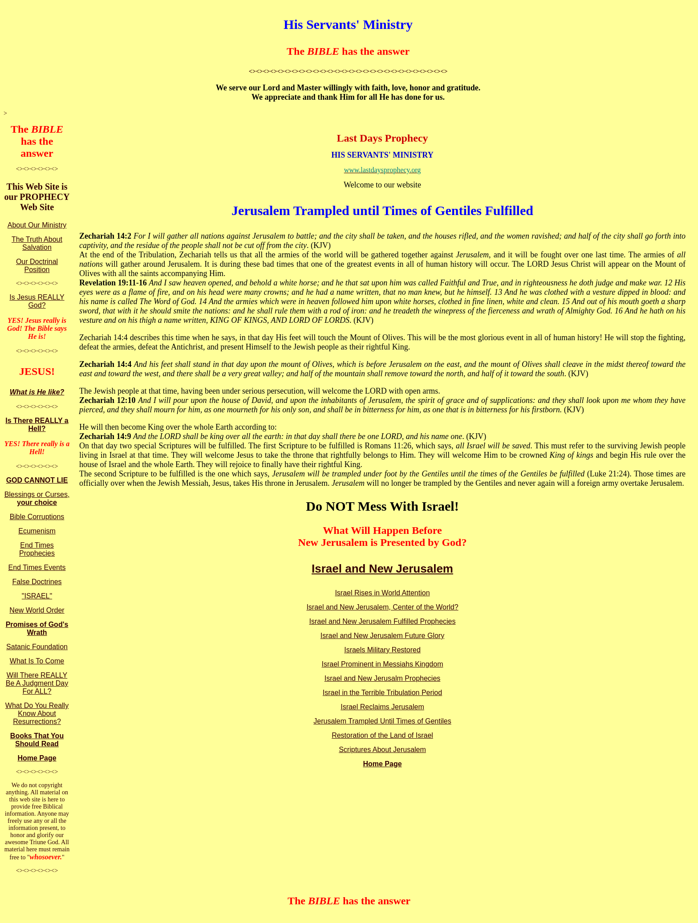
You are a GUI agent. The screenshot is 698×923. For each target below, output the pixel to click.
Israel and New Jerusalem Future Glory (382, 635)
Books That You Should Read (37, 740)
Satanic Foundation (37, 647)
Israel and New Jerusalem (382, 568)
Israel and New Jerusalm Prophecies (383, 678)
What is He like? (37, 392)
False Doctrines (36, 582)
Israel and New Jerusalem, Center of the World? (382, 607)
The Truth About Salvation (37, 243)
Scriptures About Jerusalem (382, 749)
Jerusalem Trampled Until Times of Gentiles (382, 721)
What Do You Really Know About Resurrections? (37, 713)
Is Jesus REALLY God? (36, 301)
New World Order (36, 610)
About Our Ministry (37, 225)
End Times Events (37, 567)
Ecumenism (37, 531)
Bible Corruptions (37, 516)
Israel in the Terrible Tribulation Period (382, 692)
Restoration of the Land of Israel (382, 735)
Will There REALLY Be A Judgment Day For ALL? (37, 683)
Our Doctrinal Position (37, 265)
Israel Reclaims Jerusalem (382, 707)
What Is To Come (37, 661)
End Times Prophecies (37, 549)
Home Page (36, 758)
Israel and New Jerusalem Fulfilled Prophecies (382, 621)
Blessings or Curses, (37, 498)
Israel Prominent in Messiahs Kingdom (382, 664)
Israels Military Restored (382, 650)
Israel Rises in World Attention (382, 593)
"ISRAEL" (37, 596)
